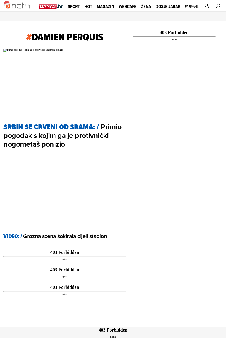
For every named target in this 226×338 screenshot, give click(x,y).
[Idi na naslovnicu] (20, 10)
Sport (74, 6)
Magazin (105, 6)
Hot (88, 6)
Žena (146, 6)
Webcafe (127, 6)
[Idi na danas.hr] (51, 6)
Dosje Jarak (168, 6)
